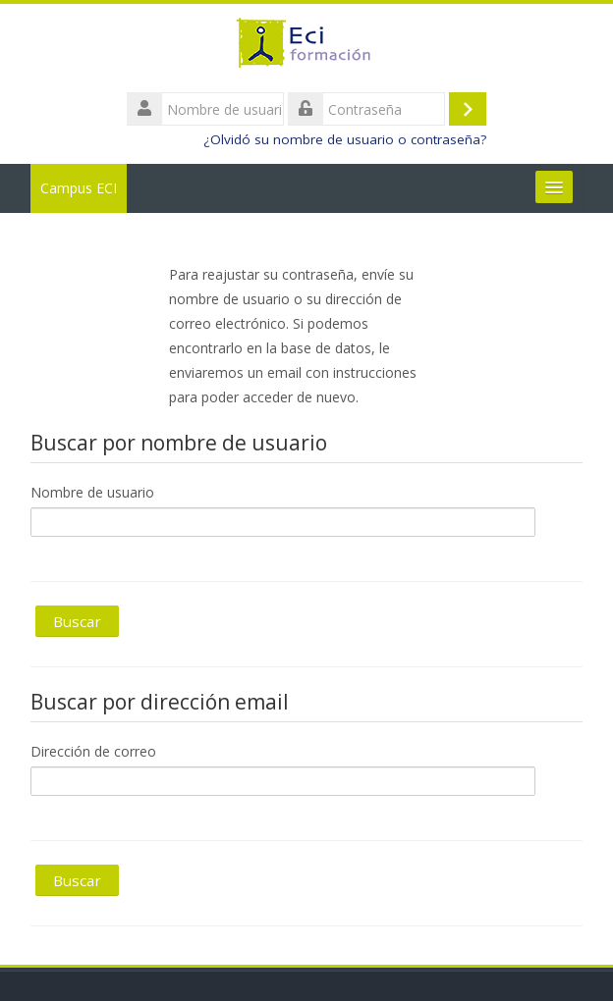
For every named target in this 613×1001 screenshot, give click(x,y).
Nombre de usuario (92, 492)
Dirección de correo (93, 751)
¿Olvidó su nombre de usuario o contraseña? (344, 139)
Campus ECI (78, 188)
